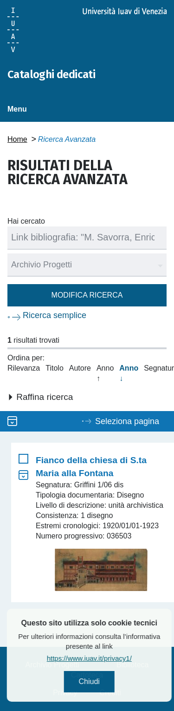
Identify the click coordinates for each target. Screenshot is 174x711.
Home (17, 139)
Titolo (54, 368)
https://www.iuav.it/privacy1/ (106, 658)
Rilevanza (23, 368)
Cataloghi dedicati (51, 74)
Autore (80, 368)
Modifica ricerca (87, 295)
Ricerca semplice (54, 315)
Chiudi (106, 681)
